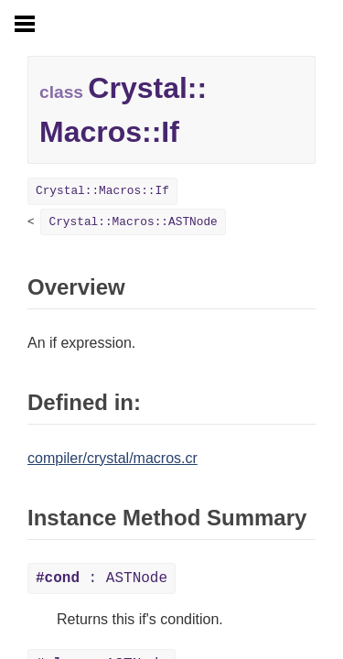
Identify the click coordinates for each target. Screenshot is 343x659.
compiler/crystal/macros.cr (112, 458)
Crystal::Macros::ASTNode (132, 222)
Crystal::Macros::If (102, 191)
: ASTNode (101, 578)
